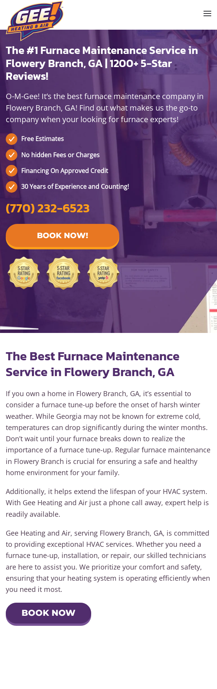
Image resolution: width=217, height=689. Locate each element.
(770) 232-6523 (48, 208)
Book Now (48, 613)
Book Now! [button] (62, 235)
